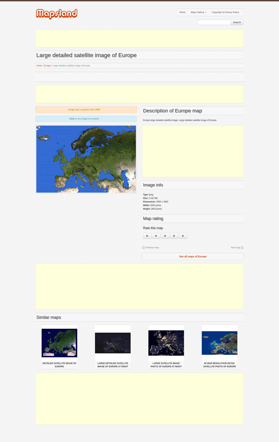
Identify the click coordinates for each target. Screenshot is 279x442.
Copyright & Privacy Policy (225, 12)
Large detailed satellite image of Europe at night (113, 365)
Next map (235, 247)
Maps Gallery (199, 12)
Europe (47, 65)
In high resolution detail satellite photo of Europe (219, 365)
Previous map (152, 247)
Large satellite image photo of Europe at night (166, 365)
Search (237, 22)
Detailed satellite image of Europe (59, 365)
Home (182, 12)
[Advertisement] (139, 38)
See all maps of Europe (193, 256)
